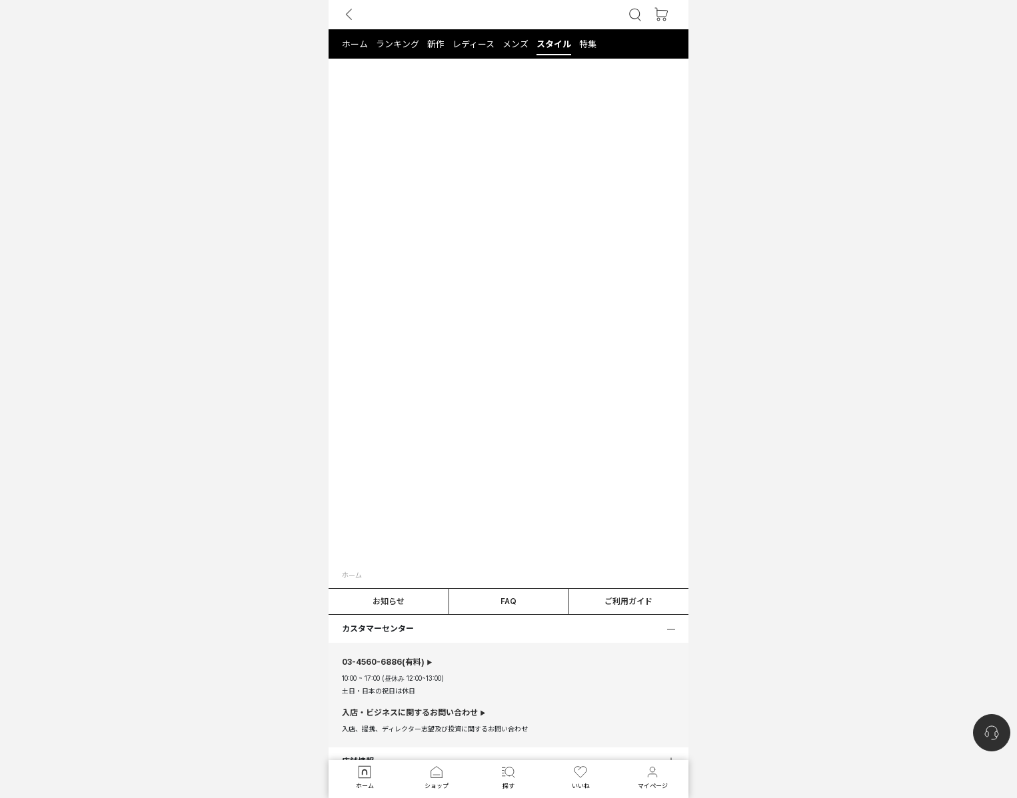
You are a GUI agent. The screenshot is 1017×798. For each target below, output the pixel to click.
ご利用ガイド (628, 601)
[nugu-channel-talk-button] (991, 732)
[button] (635, 15)
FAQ (508, 601)
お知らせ (389, 601)
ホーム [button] (352, 575)
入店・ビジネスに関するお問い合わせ (410, 712)
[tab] (508, 44)
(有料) (383, 662)
